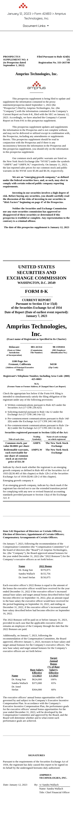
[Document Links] (36, 26)
